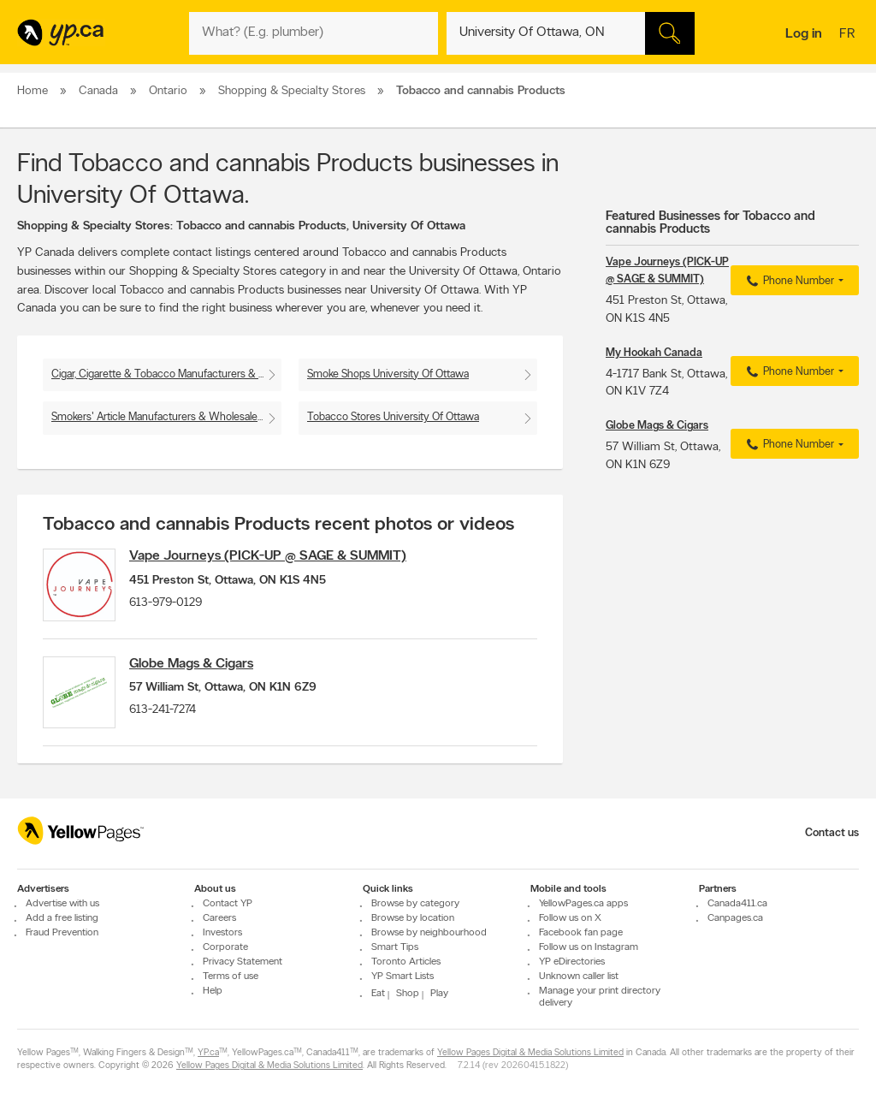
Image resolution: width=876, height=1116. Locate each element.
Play (439, 993)
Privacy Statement (242, 962)
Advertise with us (62, 904)
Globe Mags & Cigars (199, 668)
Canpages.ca (735, 918)
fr (849, 35)
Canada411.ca (737, 904)
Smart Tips (394, 947)
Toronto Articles (406, 962)
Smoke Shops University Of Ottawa (388, 374)
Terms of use (230, 976)
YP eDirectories (572, 962)
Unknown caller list (579, 976)
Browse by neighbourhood (429, 933)
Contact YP (227, 904)
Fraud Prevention (62, 933)
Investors (222, 933)
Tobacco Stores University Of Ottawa (393, 417)
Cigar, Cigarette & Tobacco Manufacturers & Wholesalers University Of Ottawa (166, 374)
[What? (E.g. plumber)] (313, 33)
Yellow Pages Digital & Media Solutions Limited (530, 1053)
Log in (803, 34)
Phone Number (788, 281)
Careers (219, 918)
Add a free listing (62, 918)
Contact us (832, 833)
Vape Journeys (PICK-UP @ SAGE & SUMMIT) (275, 556)
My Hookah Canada (654, 353)
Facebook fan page (581, 933)
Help (212, 991)
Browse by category (415, 904)
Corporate (225, 947)
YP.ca (208, 1053)
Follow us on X (570, 918)
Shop (407, 993)
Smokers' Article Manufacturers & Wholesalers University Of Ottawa (166, 417)
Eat (378, 993)
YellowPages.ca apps (583, 904)
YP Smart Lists (402, 976)
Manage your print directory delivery (599, 997)
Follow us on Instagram (588, 947)
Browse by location (412, 918)
